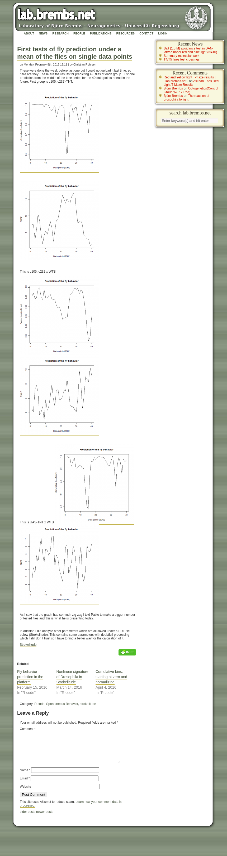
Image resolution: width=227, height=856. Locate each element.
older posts (28, 818)
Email (25, 785)
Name (25, 776)
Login (162, 33)
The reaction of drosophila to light (186, 97)
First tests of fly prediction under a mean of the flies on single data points (74, 53)
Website (25, 793)
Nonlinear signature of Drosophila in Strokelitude (72, 676)
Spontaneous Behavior (62, 704)
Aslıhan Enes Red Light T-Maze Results (191, 83)
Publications (101, 33)
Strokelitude (28, 645)
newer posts (44, 818)
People (79, 33)
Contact (146, 33)
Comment (28, 729)
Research (60, 33)
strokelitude (88, 704)
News (43, 33)
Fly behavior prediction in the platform (30, 676)
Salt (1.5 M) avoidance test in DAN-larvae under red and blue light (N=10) (190, 50)
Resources (125, 33)
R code (39, 704)
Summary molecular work (181, 56)
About (29, 33)
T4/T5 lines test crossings (182, 59)
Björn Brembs (173, 88)
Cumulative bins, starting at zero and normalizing (111, 676)
